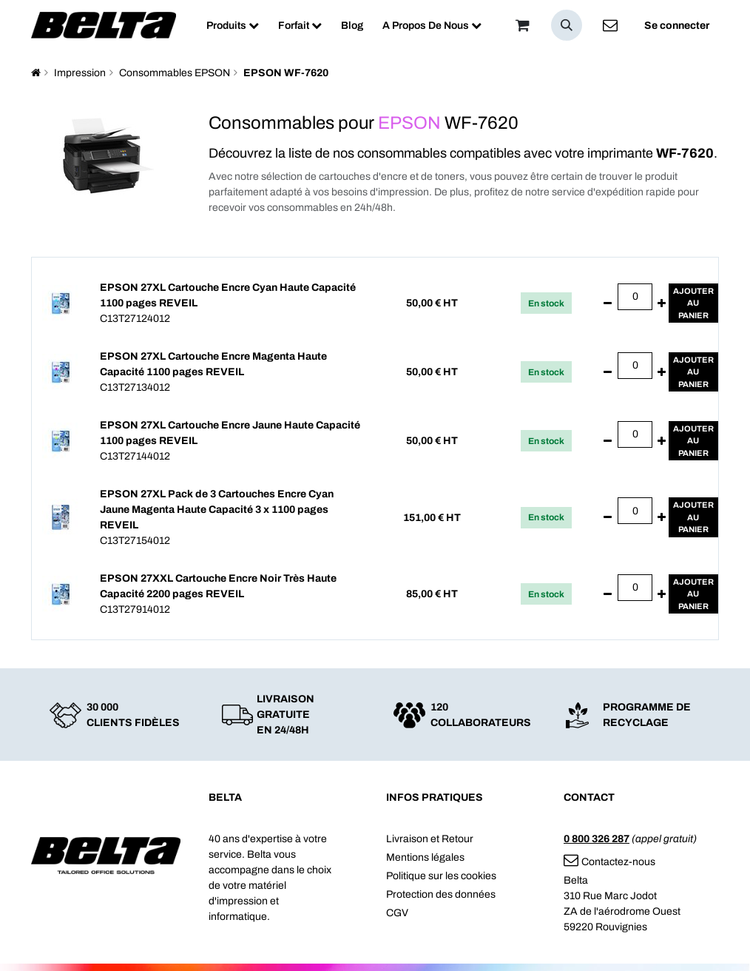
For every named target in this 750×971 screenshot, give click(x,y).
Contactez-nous (609, 861)
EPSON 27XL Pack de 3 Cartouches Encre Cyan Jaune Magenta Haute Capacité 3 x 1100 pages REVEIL (217, 509)
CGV (397, 912)
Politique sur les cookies (441, 875)
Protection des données (441, 894)
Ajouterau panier (693, 303)
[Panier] (522, 25)
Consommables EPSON (174, 72)
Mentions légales (425, 857)
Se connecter (676, 25)
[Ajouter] (662, 303)
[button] (566, 25)
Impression (80, 72)
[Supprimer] (608, 303)
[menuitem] (232, 25)
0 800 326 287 (596, 838)
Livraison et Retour (429, 838)
